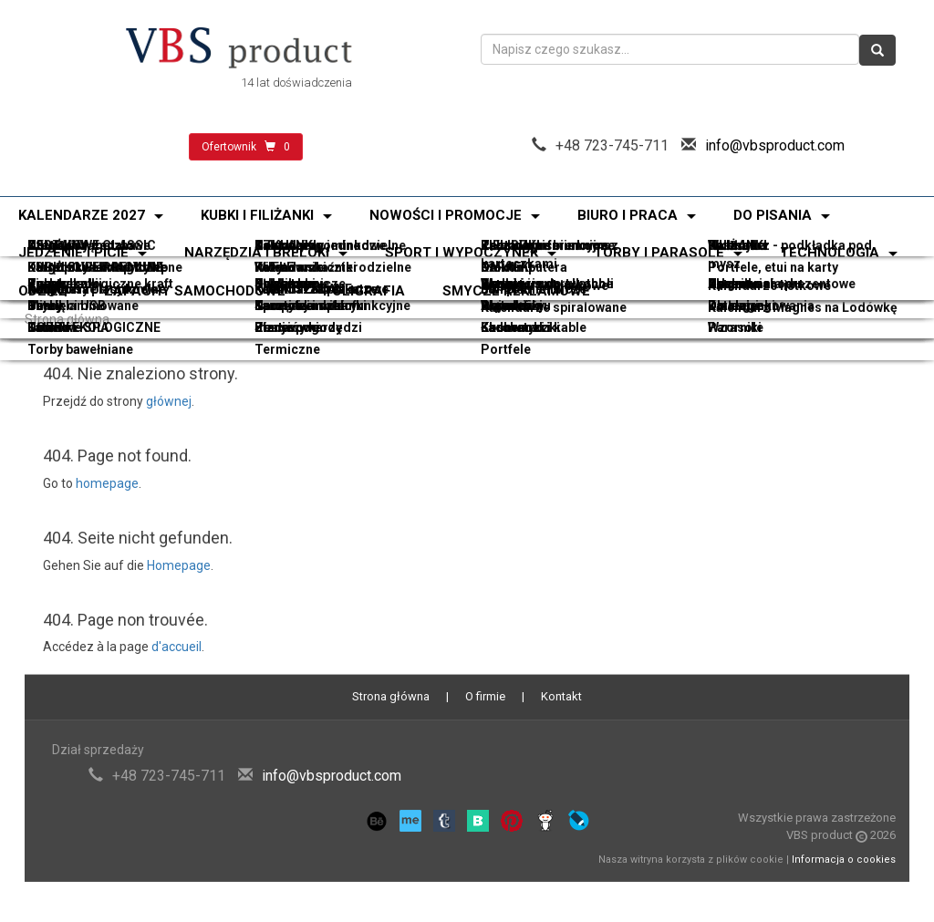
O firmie (485, 696)
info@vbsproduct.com (775, 145)
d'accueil (176, 646)
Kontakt (561, 696)
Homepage (179, 565)
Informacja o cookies (844, 859)
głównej (169, 401)
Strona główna (67, 319)
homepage (107, 483)
